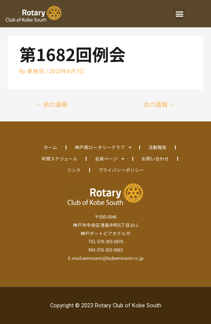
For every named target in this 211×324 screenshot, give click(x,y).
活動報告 (157, 147)
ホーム (50, 147)
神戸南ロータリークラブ (103, 147)
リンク (74, 170)
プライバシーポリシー (121, 170)
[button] (179, 13)
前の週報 (52, 104)
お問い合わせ (155, 158)
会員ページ (109, 158)
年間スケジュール (59, 158)
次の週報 (159, 104)
